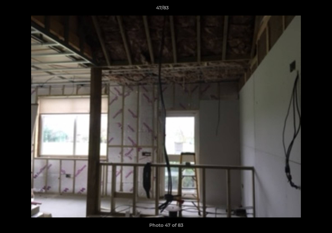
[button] (305, 9)
